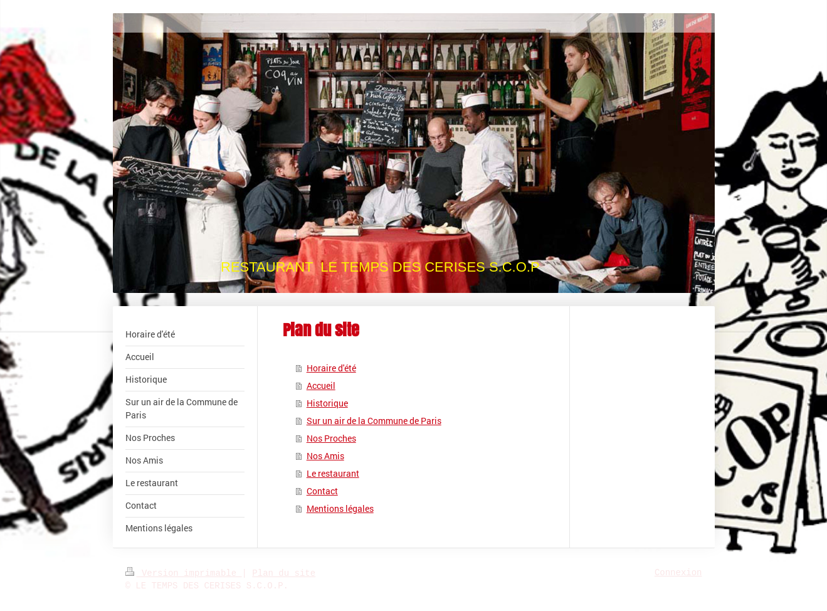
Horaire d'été (331, 368)
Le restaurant (333, 473)
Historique (327, 403)
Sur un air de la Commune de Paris (374, 421)
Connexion (678, 573)
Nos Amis (325, 456)
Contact (322, 491)
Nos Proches (331, 438)
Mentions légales (340, 508)
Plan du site (283, 573)
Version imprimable (183, 573)
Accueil (321, 385)
